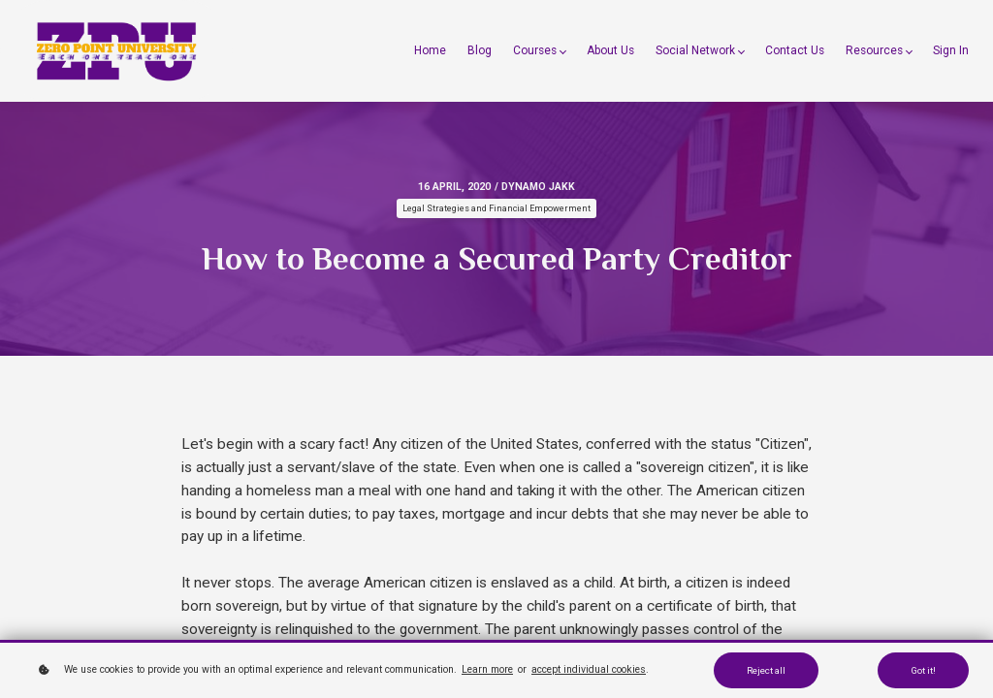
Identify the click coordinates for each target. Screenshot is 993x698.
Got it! (923, 670)
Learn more (487, 669)
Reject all (766, 670)
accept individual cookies (588, 669)
